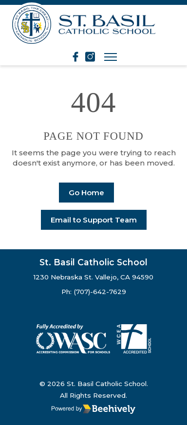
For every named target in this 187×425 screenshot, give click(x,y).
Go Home (86, 192)
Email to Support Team (94, 219)
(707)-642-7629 (100, 292)
